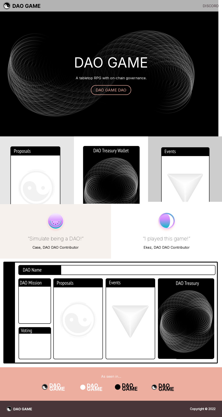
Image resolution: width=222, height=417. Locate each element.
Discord (211, 6)
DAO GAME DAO (111, 90)
